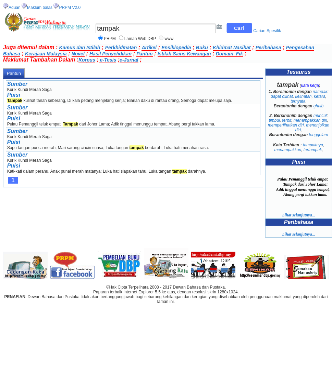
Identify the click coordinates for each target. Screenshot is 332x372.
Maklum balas (39, 7)
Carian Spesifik (267, 30)
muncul (320, 115)
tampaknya (313, 145)
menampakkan (287, 149)
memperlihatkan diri (286, 125)
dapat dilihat (282, 96)
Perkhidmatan (121, 47)
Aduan (15, 7)
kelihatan (303, 96)
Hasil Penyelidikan (110, 53)
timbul (274, 120)
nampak (320, 91)
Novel (78, 53)
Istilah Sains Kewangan (184, 53)
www (168, 38)
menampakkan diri (310, 120)
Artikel (149, 47)
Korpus (86, 60)
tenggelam (318, 134)
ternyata (298, 101)
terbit (286, 120)
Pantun (144, 53)
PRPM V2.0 (70, 7)
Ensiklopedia (176, 47)
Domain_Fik (229, 53)
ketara (319, 96)
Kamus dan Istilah (79, 47)
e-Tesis (107, 60)
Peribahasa (268, 47)
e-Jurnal (129, 60)
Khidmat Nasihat (231, 47)
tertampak (313, 149)
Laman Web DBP (140, 38)
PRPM (110, 38)
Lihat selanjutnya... (298, 215)
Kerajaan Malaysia (45, 53)
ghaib (318, 106)
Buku (202, 47)
